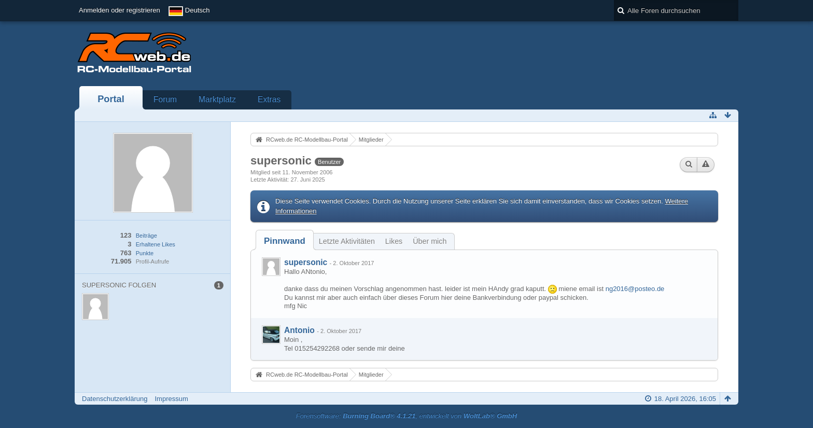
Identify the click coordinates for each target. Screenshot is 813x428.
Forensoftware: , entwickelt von (406, 416)
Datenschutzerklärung (114, 399)
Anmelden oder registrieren (119, 10)
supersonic (305, 262)
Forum (165, 99)
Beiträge (146, 235)
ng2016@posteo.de (635, 289)
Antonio (299, 330)
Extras (269, 99)
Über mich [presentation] (429, 241)
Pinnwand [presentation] (284, 241)
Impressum (171, 399)
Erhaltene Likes (155, 244)
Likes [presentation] (393, 241)
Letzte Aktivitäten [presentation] (347, 241)
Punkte (144, 253)
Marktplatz (217, 99)
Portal (110, 99)
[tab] (285, 240)
